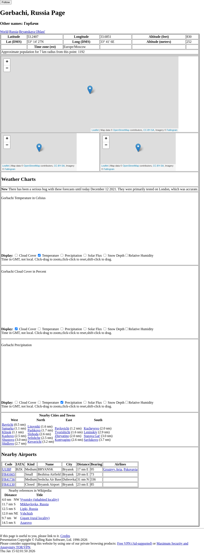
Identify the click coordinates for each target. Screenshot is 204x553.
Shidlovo (8, 443)
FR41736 (8, 479)
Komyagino (63, 439)
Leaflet (95, 130)
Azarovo (26, 522)
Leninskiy (90, 432)
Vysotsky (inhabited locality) (39, 499)
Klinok (6, 432)
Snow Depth (116, 255)
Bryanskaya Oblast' (32, 31)
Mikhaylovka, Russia (34, 504)
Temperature (50, 255)
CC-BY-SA (148, 130)
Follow (6, 2)
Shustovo (8, 439)
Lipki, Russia (29, 509)
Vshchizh (26, 513)
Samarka (8, 428)
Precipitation (73, 255)
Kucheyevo (91, 428)
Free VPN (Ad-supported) (134, 543)
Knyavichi (35, 441)
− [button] (7, 68)
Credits (65, 536)
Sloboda (33, 434)
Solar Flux (95, 255)
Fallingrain (172, 130)
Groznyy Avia (112, 469)
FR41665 (8, 474)
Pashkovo (34, 430)
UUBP (6, 469)
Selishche (34, 438)
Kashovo (8, 436)
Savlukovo (91, 439)
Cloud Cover (27, 255)
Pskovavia (130, 469)
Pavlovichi (62, 428)
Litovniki (34, 426)
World (4, 31)
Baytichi (7, 424)
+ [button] (7, 62)
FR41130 (8, 484)
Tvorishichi (62, 432)
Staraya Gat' (92, 436)
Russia (13, 31)
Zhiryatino (62, 436)
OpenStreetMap (121, 130)
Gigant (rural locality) (34, 518)
